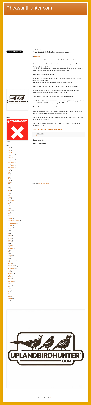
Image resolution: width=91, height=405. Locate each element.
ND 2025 (10, 241)
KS (8, 215)
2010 (9, 155)
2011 (9, 160)
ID (8, 203)
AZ (8, 185)
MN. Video (10, 227)
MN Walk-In (10, 225)
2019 (9, 170)
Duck (9, 193)
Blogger (51, 397)
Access (9, 182)
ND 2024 (10, 240)
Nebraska (10, 245)
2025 (9, 180)
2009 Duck (10, 152)
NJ (8, 246)
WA (8, 291)
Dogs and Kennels (12, 192)
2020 (9, 172)
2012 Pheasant (11, 165)
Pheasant (10, 263)
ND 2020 (10, 235)
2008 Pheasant (11, 149)
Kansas (9, 213)
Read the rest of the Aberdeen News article (47, 129)
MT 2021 (10, 232)
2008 (9, 147)
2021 (9, 173)
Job (8, 212)
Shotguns (10, 280)
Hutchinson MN (11, 200)
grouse (9, 197)
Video (9, 290)
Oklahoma (10, 255)
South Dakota (11, 281)
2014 (9, 169)
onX (8, 256)
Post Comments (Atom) (43, 183)
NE (8, 243)
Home (58, 181)
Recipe (9, 271)
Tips (9, 283)
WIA (9, 295)
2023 (9, 177)
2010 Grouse (10, 157)
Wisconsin (10, 298)
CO (8, 188)
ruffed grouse (10, 273)
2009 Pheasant (11, 154)
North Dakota (10, 248)
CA (8, 187)
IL (8, 205)
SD (36, 135)
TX (8, 286)
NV (8, 250)
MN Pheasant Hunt (12, 223)
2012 (9, 164)
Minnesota (10, 218)
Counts (9, 190)
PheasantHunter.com (29, 8)
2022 (9, 175)
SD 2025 (10, 278)
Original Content (11, 260)
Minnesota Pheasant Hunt (13, 220)
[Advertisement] (15, 30)
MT (8, 230)
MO (8, 228)
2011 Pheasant (11, 162)
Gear (9, 195)
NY (8, 251)
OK (8, 253)
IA (8, 202)
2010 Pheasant (11, 159)
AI (8, 183)
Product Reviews (11, 268)
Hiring (9, 198)
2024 (9, 178)
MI (8, 217)
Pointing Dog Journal (12, 266)
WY (8, 300)
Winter (9, 296)
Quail (9, 270)
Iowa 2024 (10, 210)
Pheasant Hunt (11, 265)
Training (9, 285)
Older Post (81, 181)
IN (8, 207)
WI (8, 293)
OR (8, 258)
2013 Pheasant (11, 167)
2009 (9, 150)
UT (8, 288)
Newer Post (35, 181)
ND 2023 (10, 238)
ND (8, 233)
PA (8, 261)
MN (8, 222)
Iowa (9, 208)
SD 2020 (10, 276)
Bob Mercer (37, 56)
